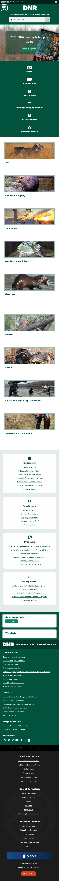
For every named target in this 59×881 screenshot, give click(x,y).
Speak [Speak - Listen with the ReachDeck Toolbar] (28, 874)
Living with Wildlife (29, 589)
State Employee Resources (28, 814)
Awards (28, 846)
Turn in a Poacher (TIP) (29, 521)
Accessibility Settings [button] (28, 863)
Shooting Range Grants (29, 561)
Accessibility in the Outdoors (14, 730)
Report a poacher (10, 715)
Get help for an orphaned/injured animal (18, 704)
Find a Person (29, 769)
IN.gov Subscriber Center (12, 686)
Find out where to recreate (13, 701)
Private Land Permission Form (29, 485)
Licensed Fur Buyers (29, 553)
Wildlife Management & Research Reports (29, 597)
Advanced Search (28, 797)
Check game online (10, 664)
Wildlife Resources (29, 600)
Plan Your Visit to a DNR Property (15, 726)
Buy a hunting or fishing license (15, 657)
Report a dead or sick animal (14, 712)
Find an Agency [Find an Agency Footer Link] (28, 773)
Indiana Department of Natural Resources (30, 14)
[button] (56, 2)
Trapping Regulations (29, 517)
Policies (28, 802)
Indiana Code (29, 838)
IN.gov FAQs (28, 810)
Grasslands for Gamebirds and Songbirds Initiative (29, 546)
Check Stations (29, 467)
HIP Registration (29, 510)
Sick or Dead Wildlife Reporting (29, 593)
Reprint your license (10, 679)
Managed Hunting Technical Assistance (29, 557)
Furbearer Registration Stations (30, 478)
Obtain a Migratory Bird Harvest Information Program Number (26, 672)
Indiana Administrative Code (28, 842)
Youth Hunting (29, 525)
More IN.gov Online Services (13, 683)
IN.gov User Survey (29, 793)
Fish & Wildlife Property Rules (30, 474)
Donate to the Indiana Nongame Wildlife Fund (20, 697)
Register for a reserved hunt (14, 675)
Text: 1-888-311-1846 (28, 781)
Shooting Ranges (29, 489)
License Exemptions (29, 514)
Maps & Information (28, 826)
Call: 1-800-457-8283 (29, 777)
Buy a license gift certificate (14, 661)
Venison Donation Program (29, 564)
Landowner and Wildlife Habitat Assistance (30, 586)
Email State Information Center (29, 765)
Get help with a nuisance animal (15, 708)
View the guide (29, 48)
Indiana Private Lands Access (29, 482)
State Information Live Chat (28, 761)
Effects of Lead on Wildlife (29, 471)
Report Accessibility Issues (28, 867)
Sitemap (28, 806)
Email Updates (28, 834)
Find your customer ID (11, 668)
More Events (11, 621)
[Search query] (28, 20)
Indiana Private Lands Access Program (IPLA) (29, 550)
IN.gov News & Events (28, 830)
